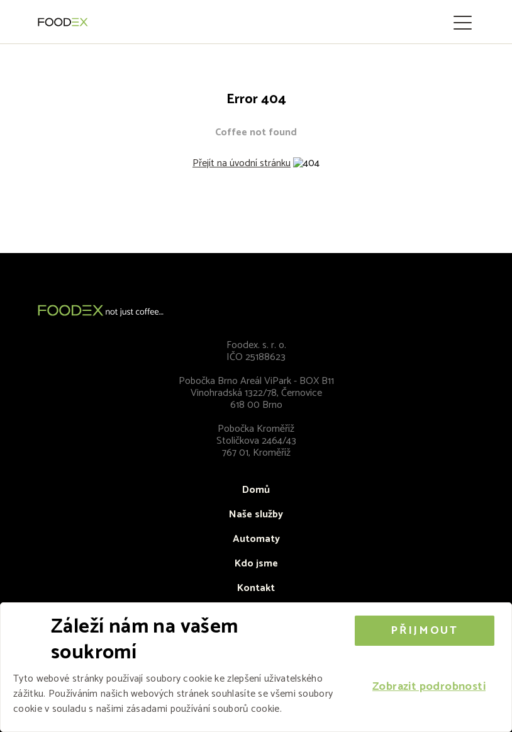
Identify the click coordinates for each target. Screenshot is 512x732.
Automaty (256, 539)
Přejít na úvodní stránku (241, 163)
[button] (429, 687)
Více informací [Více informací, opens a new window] (315, 709)
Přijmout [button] (425, 630)
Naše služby (256, 515)
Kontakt (256, 588)
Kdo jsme (256, 564)
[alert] (256, 667)
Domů (256, 490)
